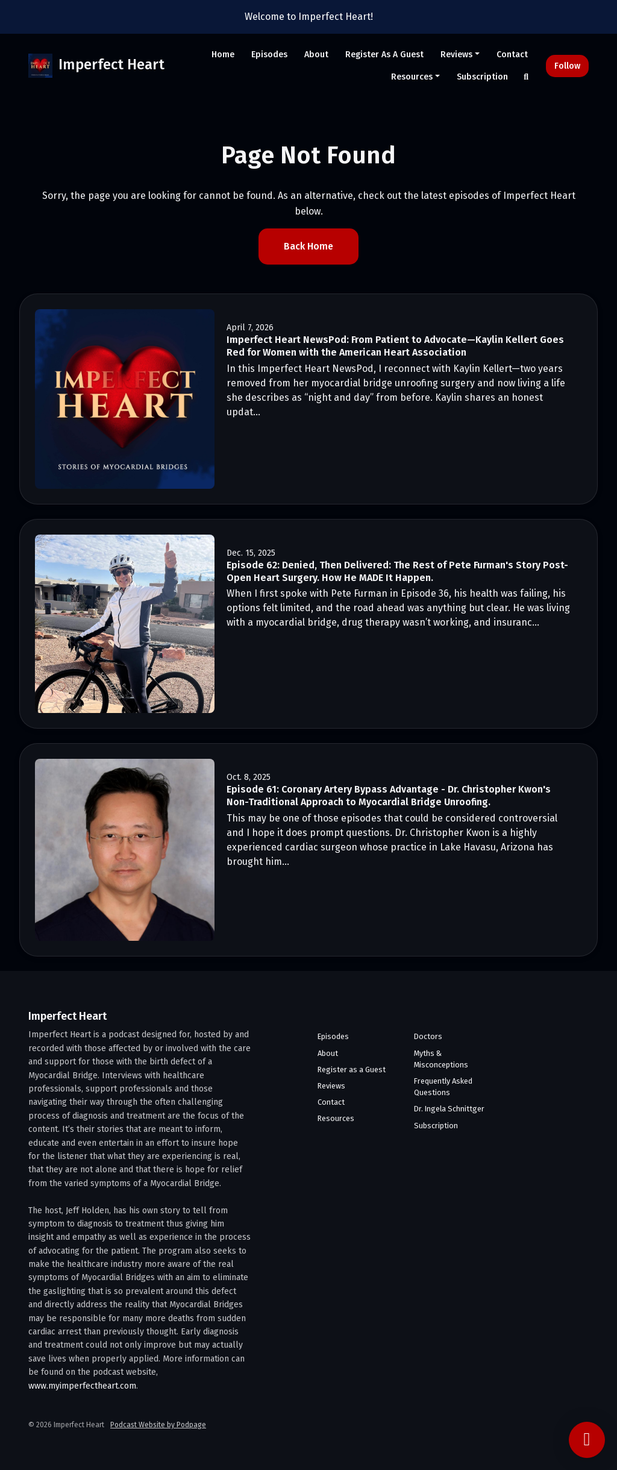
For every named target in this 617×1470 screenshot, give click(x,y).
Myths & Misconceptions (441, 1059)
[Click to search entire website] (526, 77)
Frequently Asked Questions (443, 1086)
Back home (308, 246)
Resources (412, 77)
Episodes (269, 54)
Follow (567, 66)
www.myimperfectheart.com (82, 1386)
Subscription (482, 77)
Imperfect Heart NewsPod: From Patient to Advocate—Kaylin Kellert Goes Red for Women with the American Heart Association (395, 346)
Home (222, 54)
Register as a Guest (384, 54)
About (316, 54)
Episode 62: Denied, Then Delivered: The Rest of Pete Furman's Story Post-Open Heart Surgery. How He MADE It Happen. (397, 571)
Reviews (456, 54)
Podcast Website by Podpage (158, 1425)
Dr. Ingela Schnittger (449, 1108)
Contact (512, 54)
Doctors (428, 1036)
